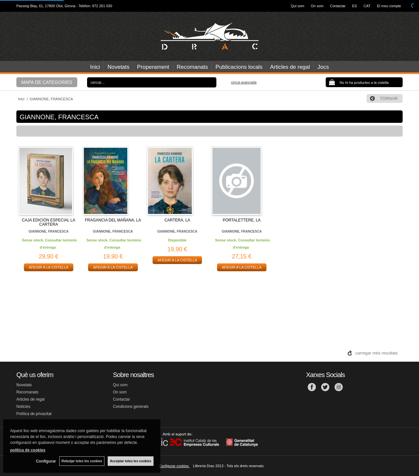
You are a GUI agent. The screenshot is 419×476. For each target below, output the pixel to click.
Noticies (23, 406)
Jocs (323, 67)
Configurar (46, 461)
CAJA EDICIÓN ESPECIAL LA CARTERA (48, 222)
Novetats (118, 67)
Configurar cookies (174, 466)
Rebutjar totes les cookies (82, 461)
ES (354, 6)
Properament (153, 67)
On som (317, 6)
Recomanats (192, 67)
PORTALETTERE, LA (242, 220)
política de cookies (27, 450)
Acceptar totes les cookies (130, 461)
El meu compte (389, 6)
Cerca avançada (244, 82)
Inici (95, 67)
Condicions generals (131, 406)
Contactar (338, 6)
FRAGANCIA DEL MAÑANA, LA (113, 220)
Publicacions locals (239, 67)
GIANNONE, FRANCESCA (48, 231)
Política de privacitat (33, 413)
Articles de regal (290, 67)
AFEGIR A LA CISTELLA (48, 267)
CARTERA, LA (177, 220)
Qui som (297, 6)
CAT (366, 6)
